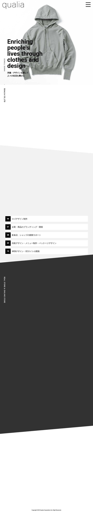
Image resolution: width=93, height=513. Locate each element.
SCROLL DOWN (4, 65)
